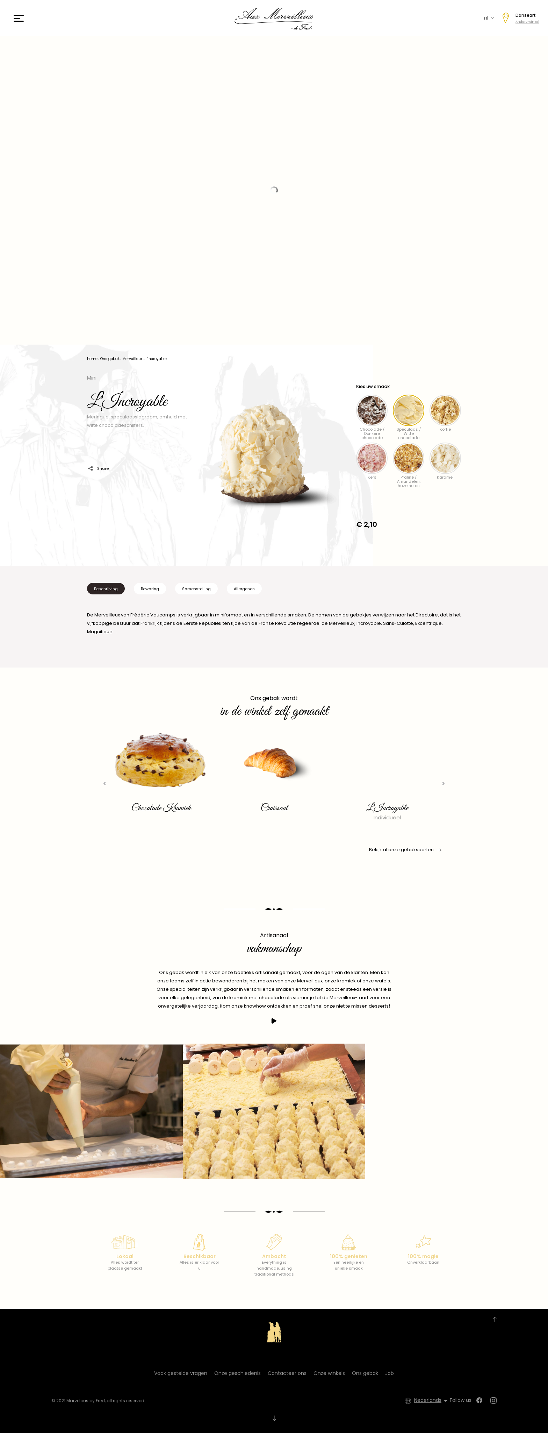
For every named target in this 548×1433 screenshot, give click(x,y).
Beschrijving (106, 589)
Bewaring (150, 589)
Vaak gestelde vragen (180, 1373)
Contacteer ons (287, 1373)
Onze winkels (329, 1373)
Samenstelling (196, 589)
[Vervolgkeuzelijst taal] (432, 1401)
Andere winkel (527, 22)
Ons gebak (365, 1373)
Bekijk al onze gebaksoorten (404, 849)
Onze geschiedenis (237, 1373)
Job (389, 1373)
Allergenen (244, 589)
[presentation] (104, 783)
